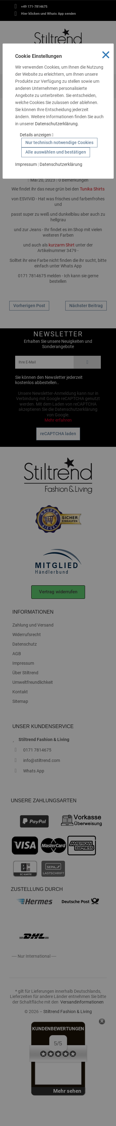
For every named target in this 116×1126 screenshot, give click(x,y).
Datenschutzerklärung (56, 123)
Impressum (26, 164)
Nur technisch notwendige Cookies (59, 142)
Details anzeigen (37, 134)
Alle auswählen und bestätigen (55, 152)
